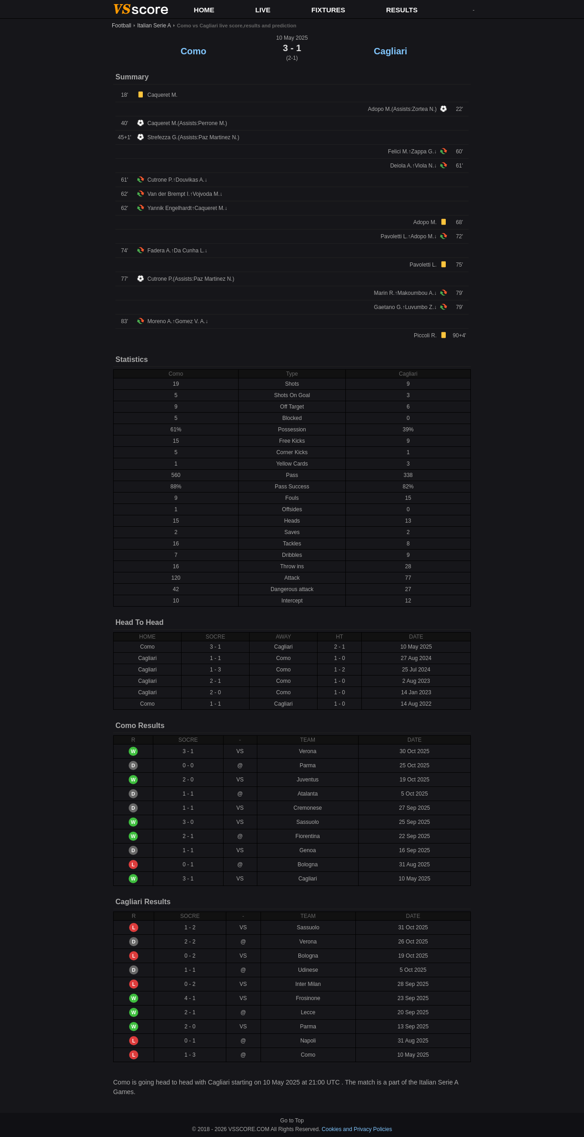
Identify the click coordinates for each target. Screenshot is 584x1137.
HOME (204, 10)
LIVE (262, 10)
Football (121, 25)
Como (194, 51)
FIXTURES (328, 10)
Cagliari (390, 51)
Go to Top (292, 1120)
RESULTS (401, 10)
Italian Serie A (154, 25)
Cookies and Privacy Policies (357, 1129)
